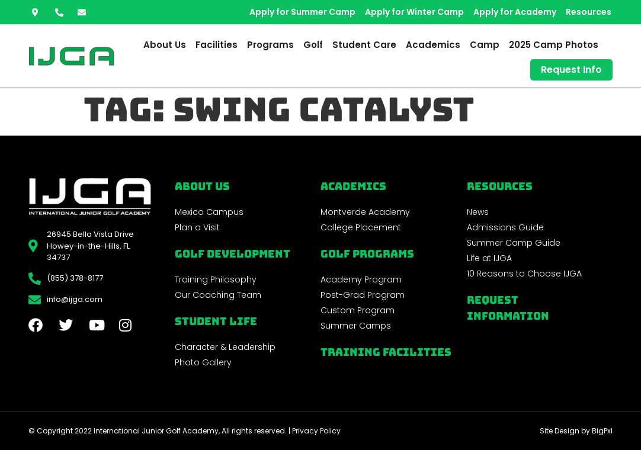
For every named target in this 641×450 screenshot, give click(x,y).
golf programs (367, 254)
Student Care (364, 44)
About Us (164, 44)
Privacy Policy (316, 431)
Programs (270, 44)
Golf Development (232, 254)
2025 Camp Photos (553, 44)
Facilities (216, 44)
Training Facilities (385, 352)
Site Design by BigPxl (576, 431)
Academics (433, 44)
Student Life (216, 321)
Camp (484, 44)
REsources (500, 186)
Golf (313, 44)
